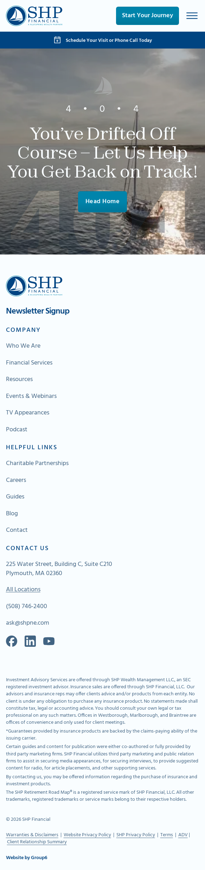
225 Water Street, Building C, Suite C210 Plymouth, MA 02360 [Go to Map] (59, 569)
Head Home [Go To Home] (102, 201)
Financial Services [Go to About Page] (29, 363)
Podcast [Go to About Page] (16, 429)
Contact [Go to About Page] (17, 530)
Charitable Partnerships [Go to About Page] (37, 463)
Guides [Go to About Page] (15, 497)
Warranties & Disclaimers (32, 835)
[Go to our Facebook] (11, 641)
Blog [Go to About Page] (12, 513)
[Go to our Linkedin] (30, 641)
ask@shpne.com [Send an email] (27, 623)
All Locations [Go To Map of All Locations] (23, 589)
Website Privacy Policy (87, 835)
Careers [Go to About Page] (16, 480)
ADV (183, 835)
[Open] (192, 15)
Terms (166, 835)
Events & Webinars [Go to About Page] (31, 396)
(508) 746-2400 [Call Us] (26, 606)
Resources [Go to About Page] (19, 379)
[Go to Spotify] (49, 641)
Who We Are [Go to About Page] (23, 346)
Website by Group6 (26, 858)
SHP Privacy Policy (135, 835)
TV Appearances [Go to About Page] (27, 413)
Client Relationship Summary (37, 842)
